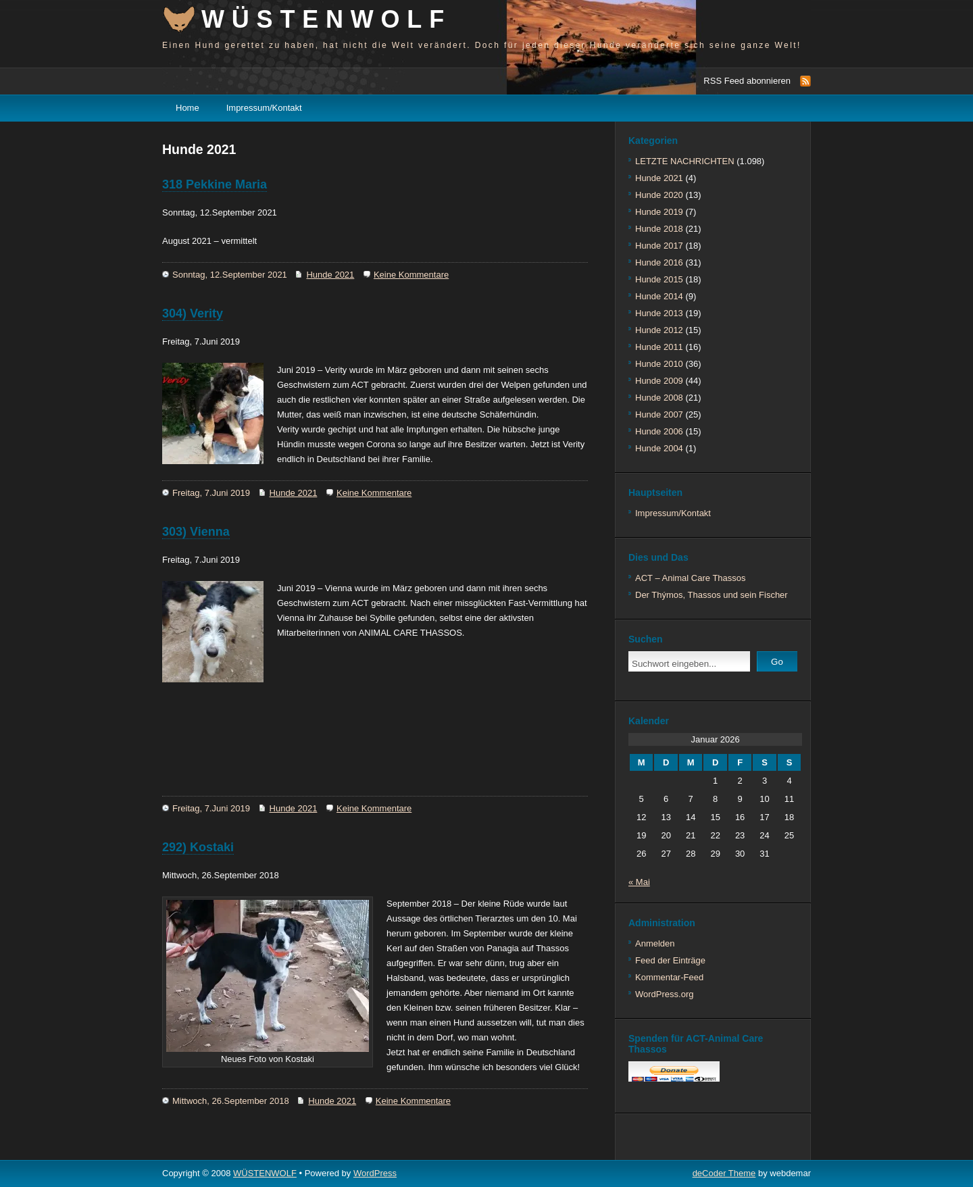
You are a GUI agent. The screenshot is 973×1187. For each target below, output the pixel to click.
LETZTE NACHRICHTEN (684, 161)
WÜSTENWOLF (326, 19)
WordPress (375, 1173)
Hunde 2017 (659, 246)
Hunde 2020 (659, 195)
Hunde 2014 (659, 296)
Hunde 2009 (659, 381)
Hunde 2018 (659, 229)
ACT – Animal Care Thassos (690, 578)
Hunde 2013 (659, 313)
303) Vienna (196, 531)
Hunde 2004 (659, 448)
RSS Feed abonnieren (747, 81)
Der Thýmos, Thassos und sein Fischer (711, 595)
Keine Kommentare (411, 275)
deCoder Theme (724, 1173)
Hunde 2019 (659, 212)
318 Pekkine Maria (214, 184)
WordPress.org (664, 994)
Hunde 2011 (659, 347)
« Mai (639, 882)
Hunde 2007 (659, 414)
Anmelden (655, 943)
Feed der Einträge (670, 960)
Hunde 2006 (659, 431)
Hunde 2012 (659, 330)
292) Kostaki (198, 847)
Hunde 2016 (659, 262)
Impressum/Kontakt (264, 108)
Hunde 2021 (330, 275)
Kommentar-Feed (669, 977)
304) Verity (192, 313)
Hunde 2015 (659, 279)
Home (187, 108)
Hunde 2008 (659, 398)
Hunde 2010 (659, 364)
